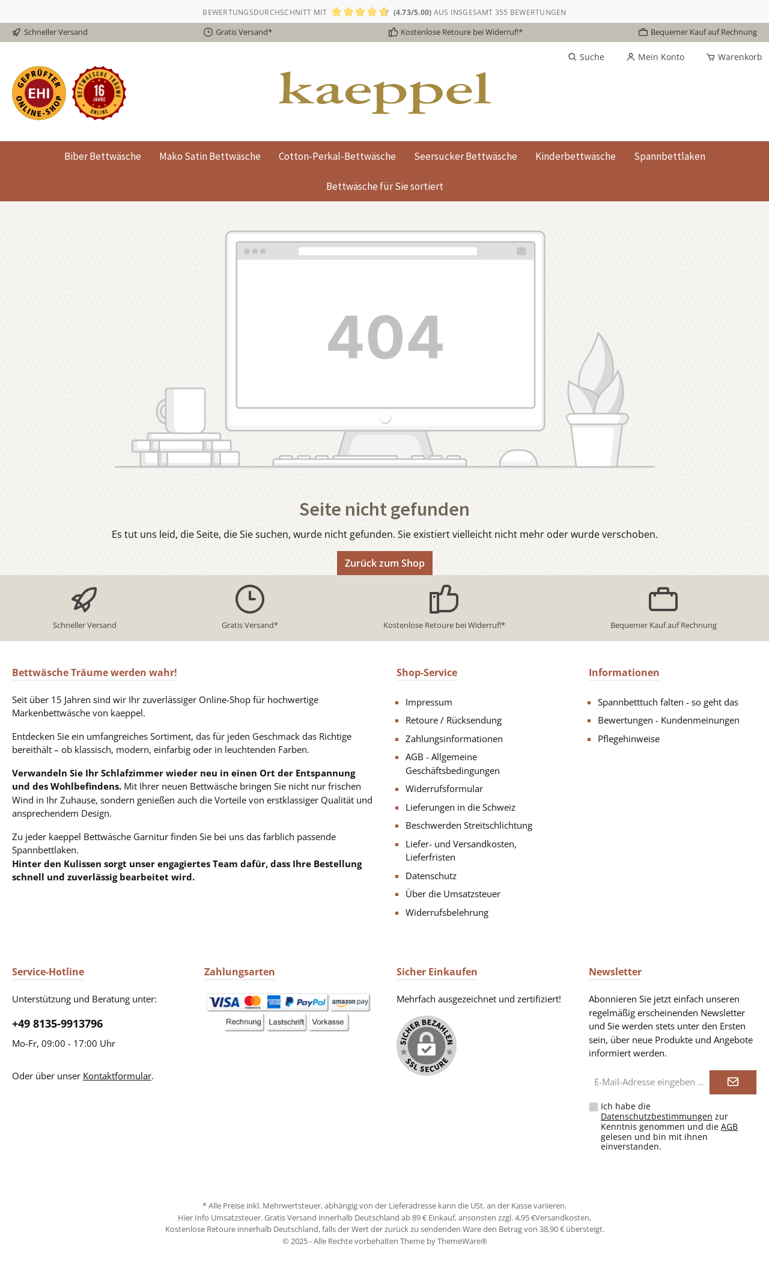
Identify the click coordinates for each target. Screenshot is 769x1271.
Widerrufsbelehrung (447, 912)
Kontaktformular (117, 1076)
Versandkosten (562, 1217)
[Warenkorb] (730, 57)
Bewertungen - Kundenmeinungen (669, 720)
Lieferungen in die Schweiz (460, 807)
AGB (729, 1126)
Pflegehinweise (629, 739)
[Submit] (733, 1083)
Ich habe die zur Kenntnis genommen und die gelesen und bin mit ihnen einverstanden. (669, 1126)
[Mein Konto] (655, 57)
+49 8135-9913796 (57, 1023)
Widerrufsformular (444, 788)
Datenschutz (431, 876)
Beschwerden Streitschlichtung (469, 825)
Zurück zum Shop (385, 563)
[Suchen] (586, 57)
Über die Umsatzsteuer (453, 894)
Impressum (429, 702)
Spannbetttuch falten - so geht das (668, 702)
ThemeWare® (462, 1241)
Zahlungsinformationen (454, 739)
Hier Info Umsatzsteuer (219, 1217)
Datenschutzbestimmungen (657, 1116)
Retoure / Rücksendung (454, 720)
